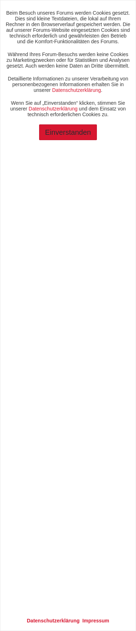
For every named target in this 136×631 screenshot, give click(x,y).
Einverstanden (68, 132)
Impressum (96, 620)
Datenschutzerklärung (76, 90)
